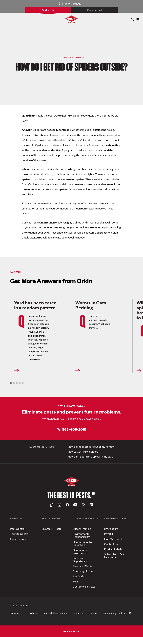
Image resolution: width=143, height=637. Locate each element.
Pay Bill (108, 533)
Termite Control (19, 533)
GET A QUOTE (71, 631)
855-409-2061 (71, 429)
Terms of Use (17, 613)
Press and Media (82, 566)
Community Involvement (80, 551)
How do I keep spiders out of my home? (91, 446)
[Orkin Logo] (71, 19)
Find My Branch (113, 539)
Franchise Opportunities (81, 559)
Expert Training (82, 528)
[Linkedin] (91, 505)
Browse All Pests (51, 528)
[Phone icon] (132, 18)
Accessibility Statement (55, 613)
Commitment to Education (82, 543)
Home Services (19, 539)
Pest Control (17, 528)
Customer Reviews (84, 586)
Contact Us (111, 544)
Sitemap (78, 613)
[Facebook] (67, 505)
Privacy (34, 613)
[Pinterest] (83, 505)
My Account (111, 528)
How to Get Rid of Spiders (83, 451)
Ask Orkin (78, 576)
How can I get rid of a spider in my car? (90, 456)
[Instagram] (59, 505)
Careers (93, 613)
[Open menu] (137, 18)
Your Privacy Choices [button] (117, 613)
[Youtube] (75, 505)
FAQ (75, 581)
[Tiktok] (52, 505)
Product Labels (113, 549)
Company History (83, 571)
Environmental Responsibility (81, 535)
